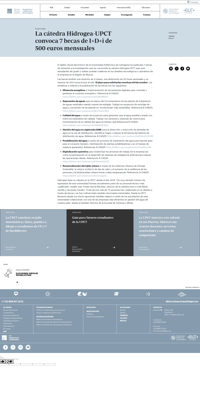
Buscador (145, 7)
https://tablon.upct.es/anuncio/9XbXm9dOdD (86, 161)
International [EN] (123, 7)
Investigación (126, 15)
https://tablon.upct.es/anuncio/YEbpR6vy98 (128, 147)
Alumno (171, 38)
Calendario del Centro (11, 321)
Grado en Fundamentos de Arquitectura (50, 310)
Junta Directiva (8, 313)
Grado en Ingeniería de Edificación (48, 313)
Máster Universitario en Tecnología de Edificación (54, 324)
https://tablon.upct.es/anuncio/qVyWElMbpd (86, 96)
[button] (151, 2)
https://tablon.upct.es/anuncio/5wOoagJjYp (85, 175)
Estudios (71, 15)
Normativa (6, 329)
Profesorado (7, 323)
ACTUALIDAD (125, 307)
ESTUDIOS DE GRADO (44, 307)
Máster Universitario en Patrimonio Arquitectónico (54, 322)
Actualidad (85, 7)
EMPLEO (123, 321)
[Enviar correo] (188, 68)
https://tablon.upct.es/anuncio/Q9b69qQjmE (85, 125)
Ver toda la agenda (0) (192, 287)
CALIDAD (123, 318)
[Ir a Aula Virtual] (116, 294)
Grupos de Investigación (95, 316)
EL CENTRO (7, 307)
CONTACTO (157, 307)
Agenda (103, 7)
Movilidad (89, 15)
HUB (51, 7)
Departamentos (8, 326)
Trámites (147, 15)
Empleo (107, 15)
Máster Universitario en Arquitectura (49, 319)
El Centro (53, 15)
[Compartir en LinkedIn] (171, 68)
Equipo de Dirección (10, 310)
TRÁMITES (124, 315)
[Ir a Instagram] (20, 347)
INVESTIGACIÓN (92, 311)
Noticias (123, 310)
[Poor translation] (9, 361)
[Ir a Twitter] (13, 347)
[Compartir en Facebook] (182, 68)
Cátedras (171, 36)
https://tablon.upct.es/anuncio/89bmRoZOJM (130, 136)
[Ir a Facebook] (5, 347)
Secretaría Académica (11, 315)
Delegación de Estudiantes (12, 318)
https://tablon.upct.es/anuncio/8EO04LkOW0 (86, 111)
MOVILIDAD (91, 307)
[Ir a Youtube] (28, 347)
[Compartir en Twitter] (176, 68)
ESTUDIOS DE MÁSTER (44, 316)
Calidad (67, 7)
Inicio (37, 21)
